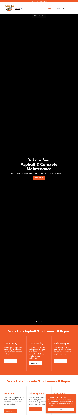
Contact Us (39, 177)
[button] (71, 8)
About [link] (65, 8)
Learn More (10, 361)
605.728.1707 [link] (39, 16)
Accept (61, 409)
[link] (14, 8)
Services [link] (57, 8)
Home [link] (49, 8)
